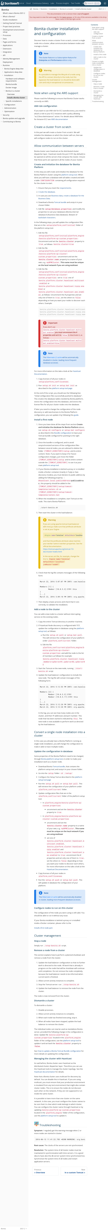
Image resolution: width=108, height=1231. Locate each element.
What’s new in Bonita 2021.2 (14, 13)
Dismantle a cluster (98, 92)
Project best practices (11, 26)
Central (21, 3)
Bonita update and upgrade (14, 118)
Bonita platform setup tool (52, 759)
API (4, 55)
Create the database (46, 192)
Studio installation (10, 20)
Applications (8, 45)
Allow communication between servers (98, 42)
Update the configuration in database (99, 69)
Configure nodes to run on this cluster (99, 75)
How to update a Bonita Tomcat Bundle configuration (59, 1051)
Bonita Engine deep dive (13, 69)
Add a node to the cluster (100, 58)
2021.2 (101, 9)
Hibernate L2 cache (54, 357)
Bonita (13, 3)
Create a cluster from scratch (97, 37)
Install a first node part (43, 928)
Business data (57, 195)
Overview (10, 94)
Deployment (8, 62)
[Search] (92, 3)
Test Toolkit (75, 3)
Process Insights (62, 3)
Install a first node (100, 54)
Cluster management (96, 80)
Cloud (28, 3)
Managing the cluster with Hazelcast (98, 97)
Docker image (11, 87)
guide (76, 415)
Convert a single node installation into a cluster (98, 63)
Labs (52, 3)
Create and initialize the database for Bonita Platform (99, 49)
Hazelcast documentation (44, 1072)
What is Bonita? (9, 16)
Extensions (7, 49)
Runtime (6, 65)
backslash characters (46, 217)
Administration (10, 108)
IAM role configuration (98, 33)
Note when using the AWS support (98, 28)
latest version (67, 17)
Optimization (9, 111)
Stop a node (98, 84)
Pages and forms (9, 42)
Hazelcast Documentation (57, 869)
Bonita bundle (11, 84)
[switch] (105, 3)
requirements (65, 188)
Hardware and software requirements (15, 80)
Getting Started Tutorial (12, 23)
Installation (8, 75)
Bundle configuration (62, 433)
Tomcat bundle (60, 202)
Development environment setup (13, 31)
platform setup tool (69, 174)
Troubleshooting (98, 101)
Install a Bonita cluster (16, 97)
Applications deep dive (13, 72)
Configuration (9, 105)
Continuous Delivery (40, 3)
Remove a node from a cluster (99, 87)
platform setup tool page (62, 388)
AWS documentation (59, 119)
